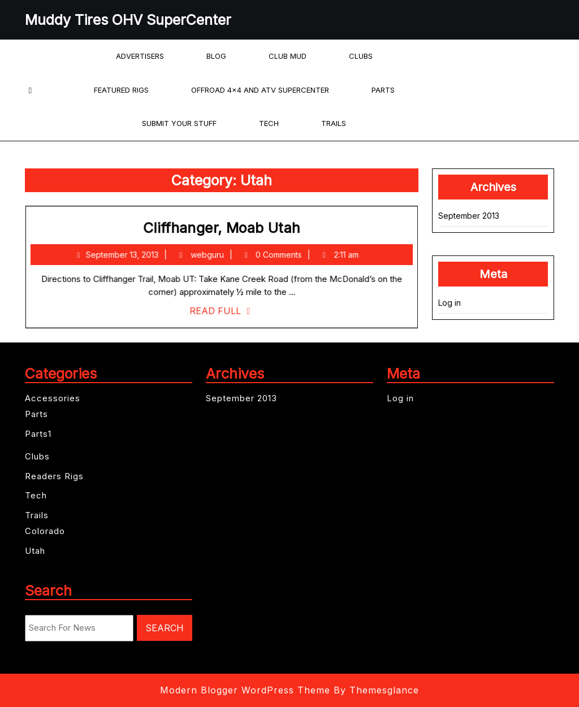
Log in (449, 302)
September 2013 (468, 215)
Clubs (361, 55)
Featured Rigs (121, 89)
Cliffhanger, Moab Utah (222, 230)
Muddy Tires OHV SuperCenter (128, 19)
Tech (269, 123)
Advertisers (140, 55)
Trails (333, 123)
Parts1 (38, 433)
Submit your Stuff (179, 123)
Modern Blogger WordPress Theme (245, 690)
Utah (35, 550)
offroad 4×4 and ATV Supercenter (260, 89)
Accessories (52, 398)
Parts (383, 89)
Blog (216, 55)
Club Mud (287, 55)
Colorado (45, 531)
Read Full (222, 310)
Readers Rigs (54, 476)
